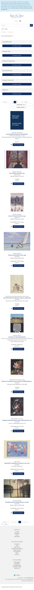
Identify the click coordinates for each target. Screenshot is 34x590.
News (17, 553)
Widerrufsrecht (17, 550)
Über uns (17, 554)
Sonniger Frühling (6, 80)
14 (12, 522)
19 (24, 522)
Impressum (17, 544)
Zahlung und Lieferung (17, 548)
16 (12, 102)
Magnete (4, 89)
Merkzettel (17, 536)
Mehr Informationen (18, 144)
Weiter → (26, 102)
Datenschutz (17, 547)
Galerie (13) (17, 568)
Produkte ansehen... (17, 45)
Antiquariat (17, 563)
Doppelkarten (5, 41)
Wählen (21, 104)
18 (17, 102)
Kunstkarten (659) (17, 566)
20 (27, 522)
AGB (17, 545)
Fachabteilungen (17, 565)
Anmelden (16, 21)
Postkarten (4, 51)
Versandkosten (29, 577)
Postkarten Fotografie (7, 61)
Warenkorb (17, 533)
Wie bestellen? (17, 551)
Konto (17, 535)
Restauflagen (17, 562)
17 (19, 522)
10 (21, 107)
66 (22, 102)
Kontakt (17, 532)
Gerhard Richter (6, 70)
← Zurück (4, 102)
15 (14, 522)
